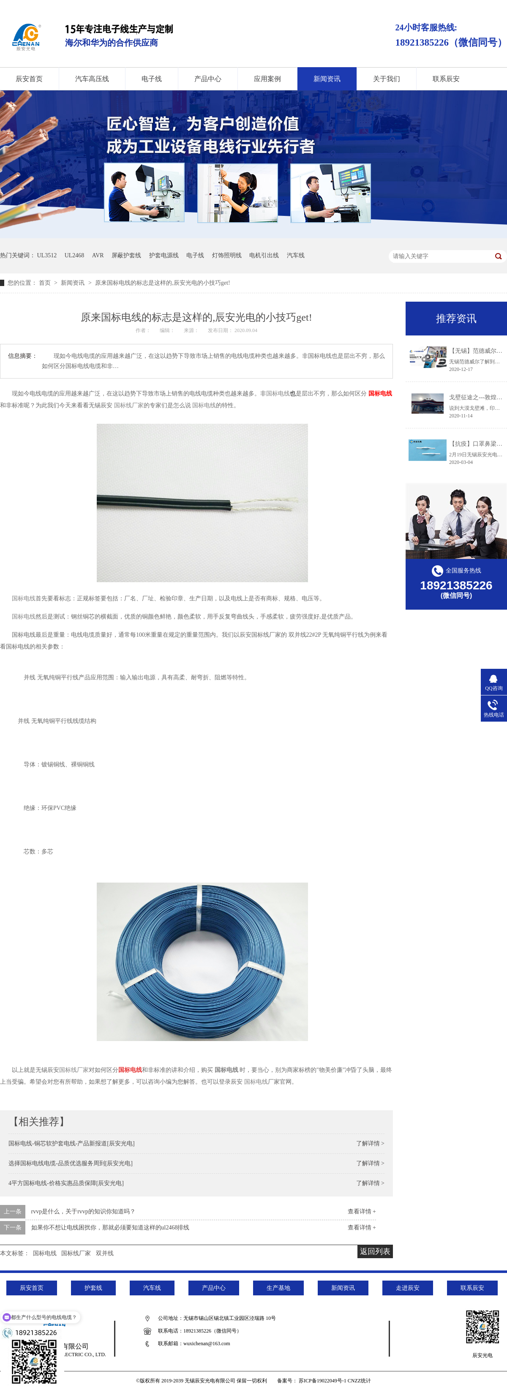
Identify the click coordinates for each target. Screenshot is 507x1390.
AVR (98, 255)
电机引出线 (264, 255)
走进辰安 (408, 1288)
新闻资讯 (327, 78)
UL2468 (74, 255)
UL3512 (47, 255)
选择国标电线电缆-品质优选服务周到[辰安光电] (70, 1163)
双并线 (105, 1253)
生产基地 (278, 1288)
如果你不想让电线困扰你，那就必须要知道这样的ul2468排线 (110, 1227)
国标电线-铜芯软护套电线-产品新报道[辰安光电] (71, 1143)
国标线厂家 (76, 1253)
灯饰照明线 (227, 255)
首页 (45, 283)
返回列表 (375, 1251)
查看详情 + (362, 1211)
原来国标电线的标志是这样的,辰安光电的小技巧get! (162, 283)
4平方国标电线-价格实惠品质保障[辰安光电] (66, 1183)
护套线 (93, 1288)
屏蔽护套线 (126, 255)
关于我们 (386, 78)
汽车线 (296, 255)
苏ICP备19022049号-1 (322, 1381)
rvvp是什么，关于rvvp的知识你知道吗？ (83, 1211)
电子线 (152, 78)
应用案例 (267, 78)
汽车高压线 (92, 78)
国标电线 (380, 393)
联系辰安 (446, 78)
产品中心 (207, 78)
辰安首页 (32, 1288)
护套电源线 (164, 255)
